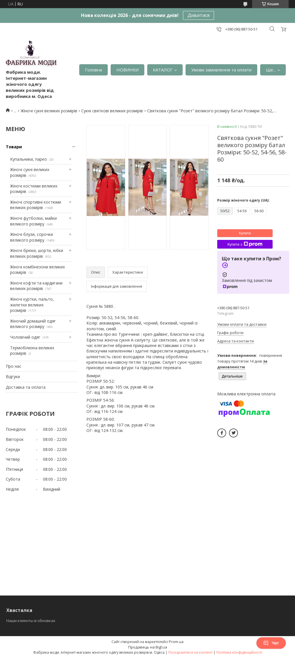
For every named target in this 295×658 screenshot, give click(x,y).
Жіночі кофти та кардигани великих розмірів (36, 285)
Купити (245, 233)
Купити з (244, 244)
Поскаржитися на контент (190, 652)
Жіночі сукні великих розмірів (49, 110)
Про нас (13, 366)
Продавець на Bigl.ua (147, 647)
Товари (14, 146)
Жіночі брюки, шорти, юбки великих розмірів (36, 253)
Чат (271, 643)
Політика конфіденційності (239, 652)
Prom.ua (176, 641)
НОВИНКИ (127, 70)
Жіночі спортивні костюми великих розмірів (35, 205)
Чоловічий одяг (25, 337)
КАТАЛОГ (163, 70)
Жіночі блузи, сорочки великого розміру (31, 237)
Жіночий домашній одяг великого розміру (33, 323)
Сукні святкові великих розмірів (112, 110)
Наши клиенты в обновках (30, 620)
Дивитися (198, 15)
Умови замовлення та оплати (221, 70)
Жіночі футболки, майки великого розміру (33, 221)
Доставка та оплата (26, 387)
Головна (93, 70)
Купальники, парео (28, 159)
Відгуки (13, 376)
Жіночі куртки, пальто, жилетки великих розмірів (32, 304)
